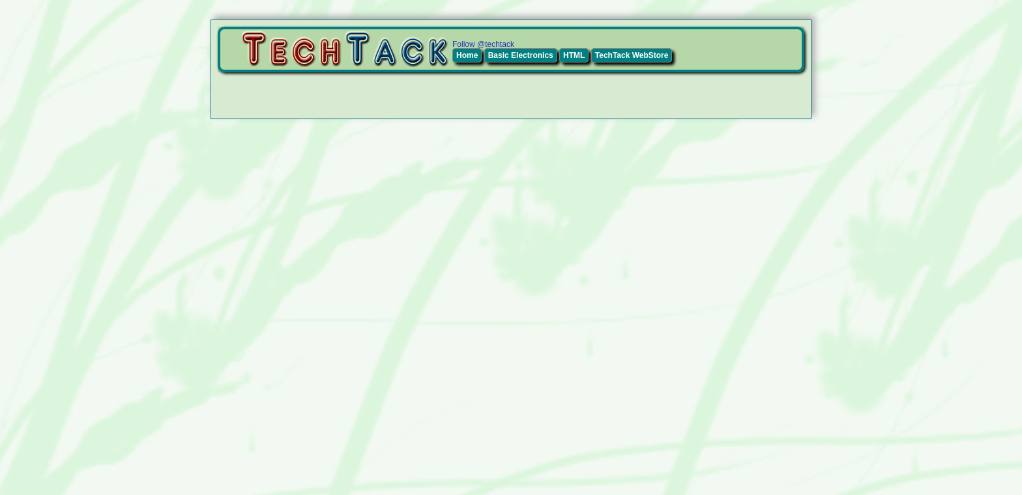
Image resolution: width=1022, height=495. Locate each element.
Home (467, 55)
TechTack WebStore (632, 55)
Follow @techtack (483, 44)
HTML (574, 55)
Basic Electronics (520, 55)
